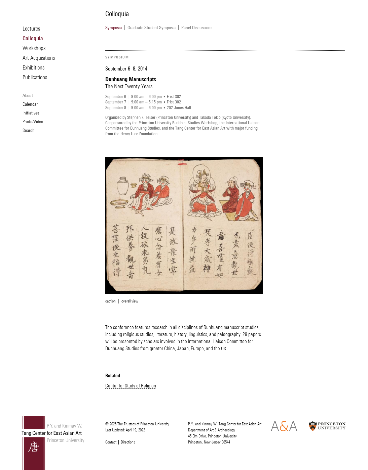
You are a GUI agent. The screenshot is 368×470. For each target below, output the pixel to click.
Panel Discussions (196, 27)
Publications (35, 77)
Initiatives (31, 112)
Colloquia (33, 38)
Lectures (31, 28)
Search (29, 130)
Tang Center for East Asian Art (53, 443)
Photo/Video (33, 121)
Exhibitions (33, 67)
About (28, 95)
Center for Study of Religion (130, 385)
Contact (110, 442)
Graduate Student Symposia (151, 27)
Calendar (30, 104)
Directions (128, 442)
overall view (129, 301)
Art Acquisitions (39, 57)
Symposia (113, 27)
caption (110, 301)
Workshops (34, 48)
